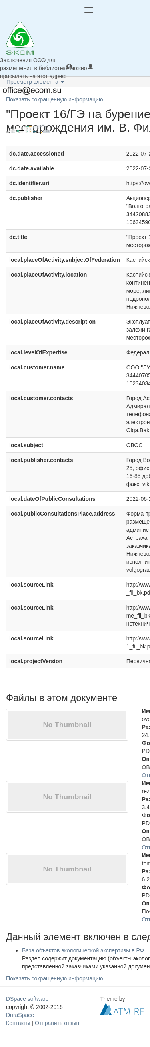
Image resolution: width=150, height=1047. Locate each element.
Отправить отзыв (57, 1023)
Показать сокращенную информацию (54, 99)
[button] (69, 66)
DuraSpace (20, 1015)
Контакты (18, 1023)
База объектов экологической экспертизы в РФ (83, 950)
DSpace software (27, 999)
